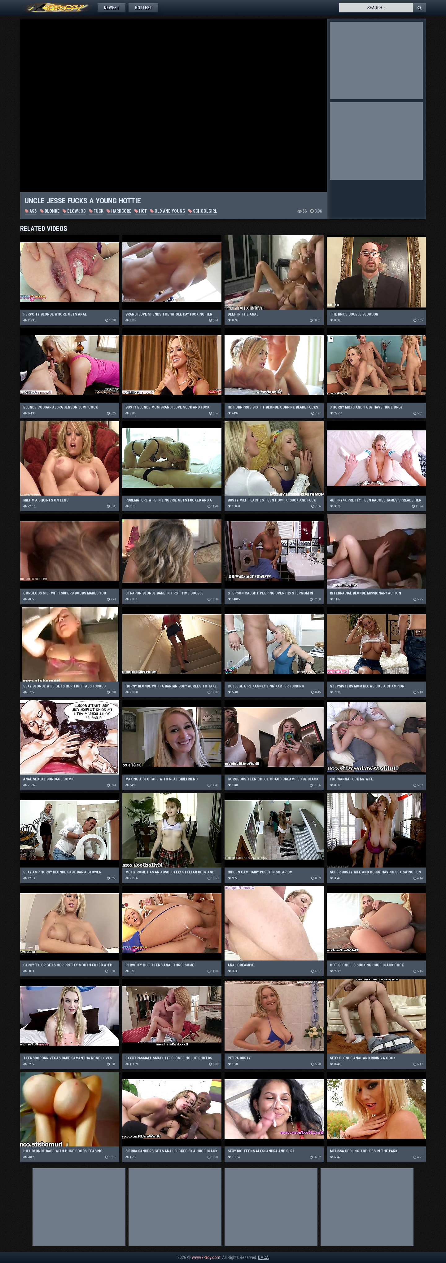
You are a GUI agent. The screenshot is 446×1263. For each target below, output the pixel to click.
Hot (140, 211)
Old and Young (167, 211)
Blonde (49, 211)
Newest (111, 7)
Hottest (143, 7)
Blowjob (74, 211)
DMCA (263, 1257)
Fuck (96, 211)
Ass (31, 211)
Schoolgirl (202, 211)
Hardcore (119, 211)
